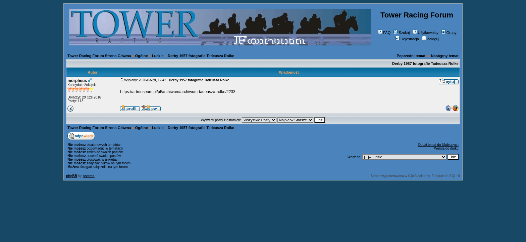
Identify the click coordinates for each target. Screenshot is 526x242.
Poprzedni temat (411, 56)
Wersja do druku (446, 148)
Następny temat (445, 56)
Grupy (449, 33)
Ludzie (158, 56)
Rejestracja (407, 39)
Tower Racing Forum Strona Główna (99, 56)
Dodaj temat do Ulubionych (438, 145)
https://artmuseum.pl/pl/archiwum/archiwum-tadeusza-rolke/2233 (177, 91)
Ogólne (141, 56)
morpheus (77, 80)
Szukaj (401, 33)
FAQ (384, 33)
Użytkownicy (425, 33)
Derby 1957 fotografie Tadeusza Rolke (201, 56)
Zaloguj (430, 39)
